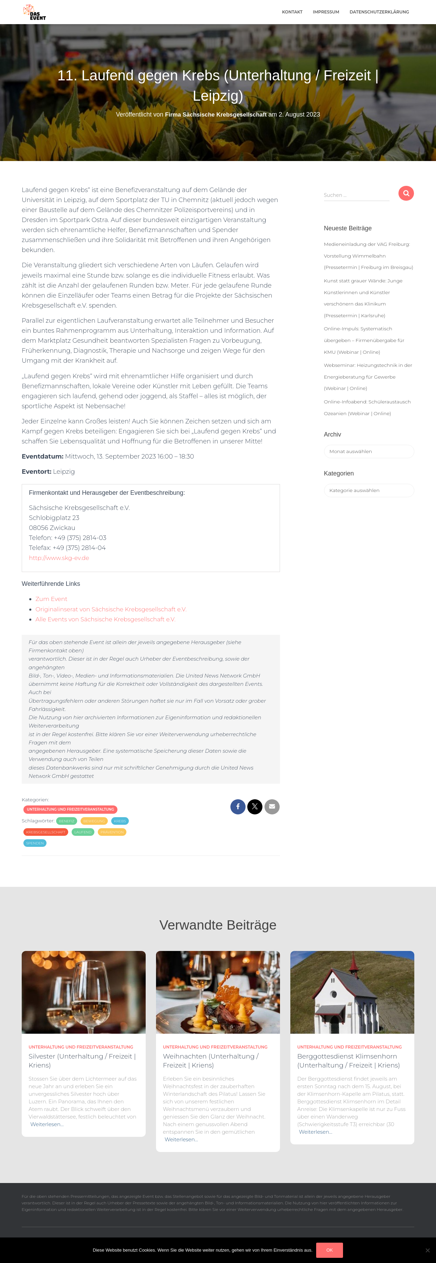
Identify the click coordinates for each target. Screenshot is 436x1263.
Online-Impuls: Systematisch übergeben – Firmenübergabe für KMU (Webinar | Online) (364, 340)
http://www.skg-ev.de (61, 558)
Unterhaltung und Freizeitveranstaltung (70, 809)
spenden (35, 843)
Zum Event (52, 599)
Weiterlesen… (47, 1124)
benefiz (66, 821)
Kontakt (292, 11)
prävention (112, 832)
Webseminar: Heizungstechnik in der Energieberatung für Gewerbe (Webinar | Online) (368, 376)
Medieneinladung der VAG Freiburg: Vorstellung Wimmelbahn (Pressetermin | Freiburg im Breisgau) (368, 255)
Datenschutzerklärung (379, 11)
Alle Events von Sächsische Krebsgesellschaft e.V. (109, 619)
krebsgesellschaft (45, 832)
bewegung (94, 821)
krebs (120, 821)
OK (329, 1250)
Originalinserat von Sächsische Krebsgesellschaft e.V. (115, 609)
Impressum (326, 11)
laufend (83, 832)
